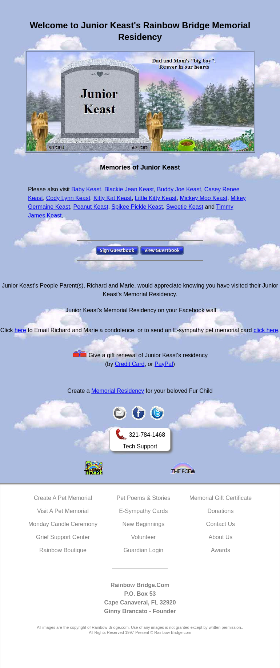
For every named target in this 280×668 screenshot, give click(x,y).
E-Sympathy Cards (143, 511)
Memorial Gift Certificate (220, 498)
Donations (220, 511)
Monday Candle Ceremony (62, 524)
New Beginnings (144, 524)
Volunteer (143, 537)
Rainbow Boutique (63, 550)
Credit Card (130, 364)
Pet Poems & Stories (144, 498)
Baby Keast (86, 189)
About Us (221, 537)
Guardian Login (143, 550)
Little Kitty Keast (156, 198)
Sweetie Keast (184, 207)
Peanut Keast (90, 207)
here (20, 330)
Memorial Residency (117, 391)
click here (265, 330)
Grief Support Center (63, 537)
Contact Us (220, 524)
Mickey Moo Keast (203, 198)
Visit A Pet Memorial (63, 511)
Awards (220, 550)
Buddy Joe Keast (179, 189)
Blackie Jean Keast (129, 189)
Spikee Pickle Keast (137, 207)
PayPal (164, 364)
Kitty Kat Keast (112, 198)
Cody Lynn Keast (68, 198)
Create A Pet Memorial (63, 498)
